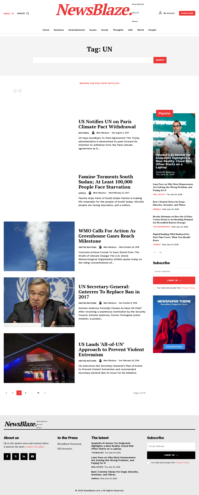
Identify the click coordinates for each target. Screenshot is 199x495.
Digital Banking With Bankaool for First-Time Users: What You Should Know (171, 237)
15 (38, 393)
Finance (157, 245)
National (84, 133)
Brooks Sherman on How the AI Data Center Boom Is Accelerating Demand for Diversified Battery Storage (173, 219)
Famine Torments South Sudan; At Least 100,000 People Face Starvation (106, 181)
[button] (23, 13)
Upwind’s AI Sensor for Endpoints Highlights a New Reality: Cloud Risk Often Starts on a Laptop (174, 161)
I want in (174, 280)
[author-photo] (94, 132)
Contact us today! (34, 446)
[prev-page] (15, 91)
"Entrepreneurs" (161, 227)
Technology (97, 453)
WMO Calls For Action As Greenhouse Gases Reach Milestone (107, 236)
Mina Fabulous (102, 133)
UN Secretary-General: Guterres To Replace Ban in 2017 (109, 291)
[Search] (160, 60)
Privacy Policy (188, 288)
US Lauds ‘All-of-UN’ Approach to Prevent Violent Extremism (111, 349)
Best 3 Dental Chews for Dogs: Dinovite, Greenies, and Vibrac (169, 203)
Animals (157, 209)
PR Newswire (65, 448)
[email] (174, 271)
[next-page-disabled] (20, 91)
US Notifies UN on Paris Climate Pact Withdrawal (107, 124)
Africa (82, 193)
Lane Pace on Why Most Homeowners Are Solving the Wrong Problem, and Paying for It (173, 187)
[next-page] (44, 392)
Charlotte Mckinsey (165, 172)
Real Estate (159, 195)
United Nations (87, 247)
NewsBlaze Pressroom (69, 443)
